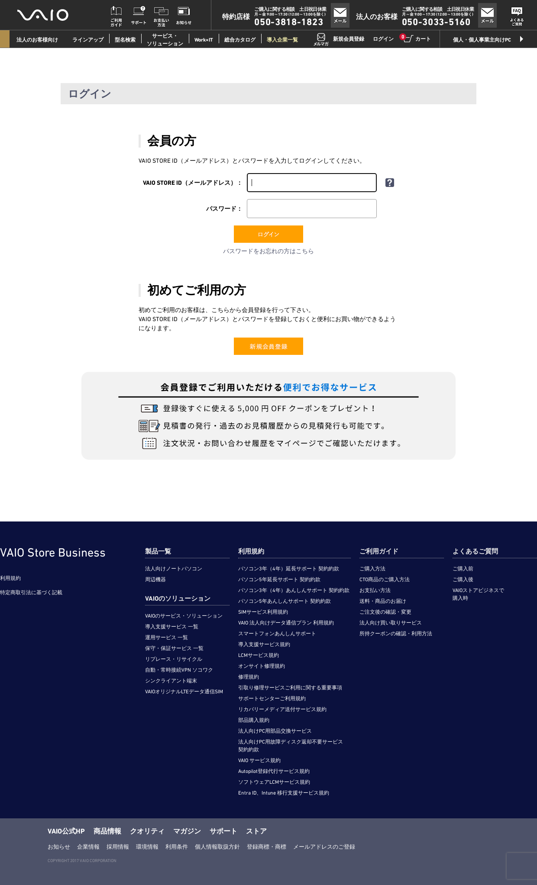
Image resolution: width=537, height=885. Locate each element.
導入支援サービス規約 (264, 644)
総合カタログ (240, 40)
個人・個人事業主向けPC (482, 40)
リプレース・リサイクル (173, 659)
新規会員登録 (348, 39)
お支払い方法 (375, 590)
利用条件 (176, 846)
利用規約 (10, 578)
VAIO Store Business (53, 552)
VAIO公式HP (66, 831)
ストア (256, 831)
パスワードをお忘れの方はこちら (268, 251)
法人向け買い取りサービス (390, 623)
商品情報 (107, 831)
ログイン (383, 39)
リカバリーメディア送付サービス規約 (282, 709)
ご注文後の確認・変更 (385, 612)
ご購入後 (463, 579)
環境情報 (147, 846)
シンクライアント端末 (171, 681)
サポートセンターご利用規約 (272, 698)
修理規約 (248, 677)
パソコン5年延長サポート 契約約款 (279, 579)
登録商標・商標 (266, 846)
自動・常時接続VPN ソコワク (179, 670)
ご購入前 (463, 569)
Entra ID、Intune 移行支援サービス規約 (283, 793)
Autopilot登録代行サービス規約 (274, 771)
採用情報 (118, 846)
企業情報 (88, 846)
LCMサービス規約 (258, 655)
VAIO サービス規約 (259, 760)
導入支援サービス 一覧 (171, 627)
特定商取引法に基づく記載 (31, 592)
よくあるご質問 (475, 551)
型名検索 (125, 40)
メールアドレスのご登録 (324, 846)
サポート (223, 831)
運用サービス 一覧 (166, 637)
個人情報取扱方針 (217, 846)
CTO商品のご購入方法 (384, 579)
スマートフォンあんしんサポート (277, 634)
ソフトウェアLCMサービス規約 (274, 782)
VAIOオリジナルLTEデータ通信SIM (184, 692)
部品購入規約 (253, 720)
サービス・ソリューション (165, 40)
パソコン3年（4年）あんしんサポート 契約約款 (293, 590)
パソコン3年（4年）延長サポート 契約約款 (288, 569)
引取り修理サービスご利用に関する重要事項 (290, 688)
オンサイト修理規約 (261, 666)
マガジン (187, 831)
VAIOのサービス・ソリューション (184, 616)
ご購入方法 (372, 569)
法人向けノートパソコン (173, 569)
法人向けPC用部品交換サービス (275, 731)
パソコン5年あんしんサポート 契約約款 (284, 601)
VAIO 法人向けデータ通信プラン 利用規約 (286, 623)
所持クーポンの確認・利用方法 (395, 634)
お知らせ (59, 846)
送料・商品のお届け (382, 601)
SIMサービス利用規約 (263, 612)
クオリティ (147, 831)
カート (416, 38)
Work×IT (203, 40)
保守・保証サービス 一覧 (174, 648)
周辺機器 (155, 579)
